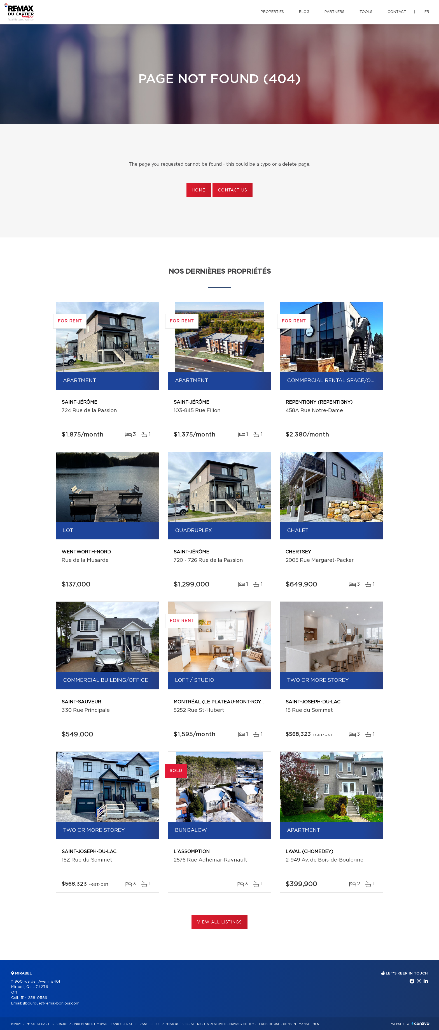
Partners (334, 12)
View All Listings (219, 922)
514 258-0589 (34, 998)
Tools (365, 12)
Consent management (302, 1024)
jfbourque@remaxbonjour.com (51, 1003)
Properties (272, 12)
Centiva (420, 1023)
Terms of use (268, 1024)
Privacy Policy (241, 1024)
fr (426, 12)
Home (199, 190)
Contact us (232, 190)
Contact (396, 12)
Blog (304, 12)
